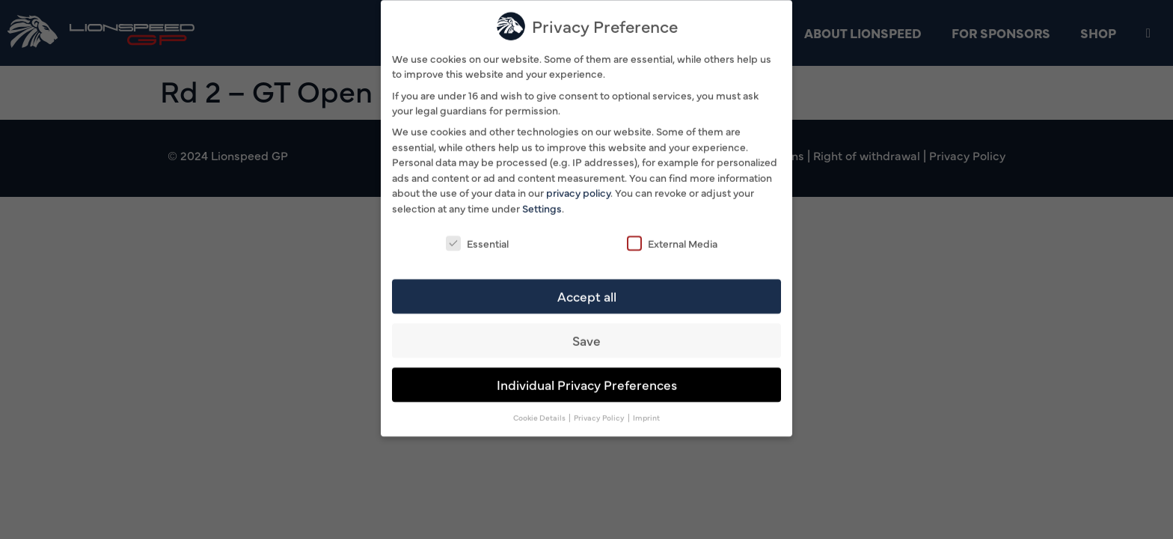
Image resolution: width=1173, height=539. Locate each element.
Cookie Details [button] (540, 414)
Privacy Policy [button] (600, 414)
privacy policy (578, 189)
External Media (672, 239)
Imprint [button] (646, 414)
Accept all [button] (586, 293)
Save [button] (586, 337)
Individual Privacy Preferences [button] (587, 381)
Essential (477, 239)
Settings (542, 204)
